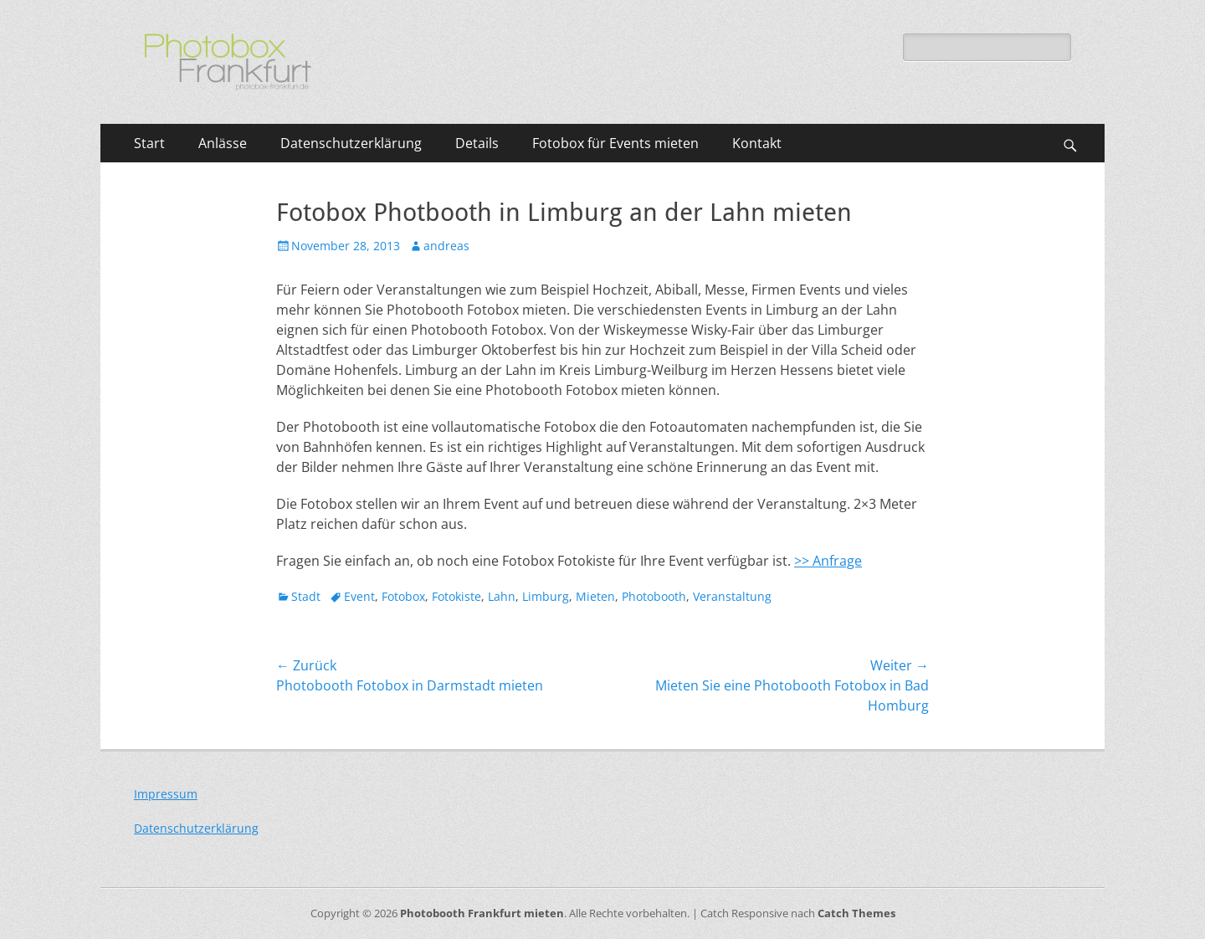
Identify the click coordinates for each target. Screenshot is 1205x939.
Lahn (501, 596)
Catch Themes (856, 913)
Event (359, 596)
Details (477, 143)
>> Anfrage (828, 561)
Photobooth (654, 596)
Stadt (305, 596)
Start (149, 143)
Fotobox (403, 596)
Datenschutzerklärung (351, 143)
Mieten (595, 596)
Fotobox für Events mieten (615, 143)
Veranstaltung (732, 596)
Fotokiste (456, 596)
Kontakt (757, 143)
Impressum (165, 794)
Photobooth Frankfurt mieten (482, 913)
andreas (446, 246)
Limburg (545, 596)
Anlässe (222, 143)
